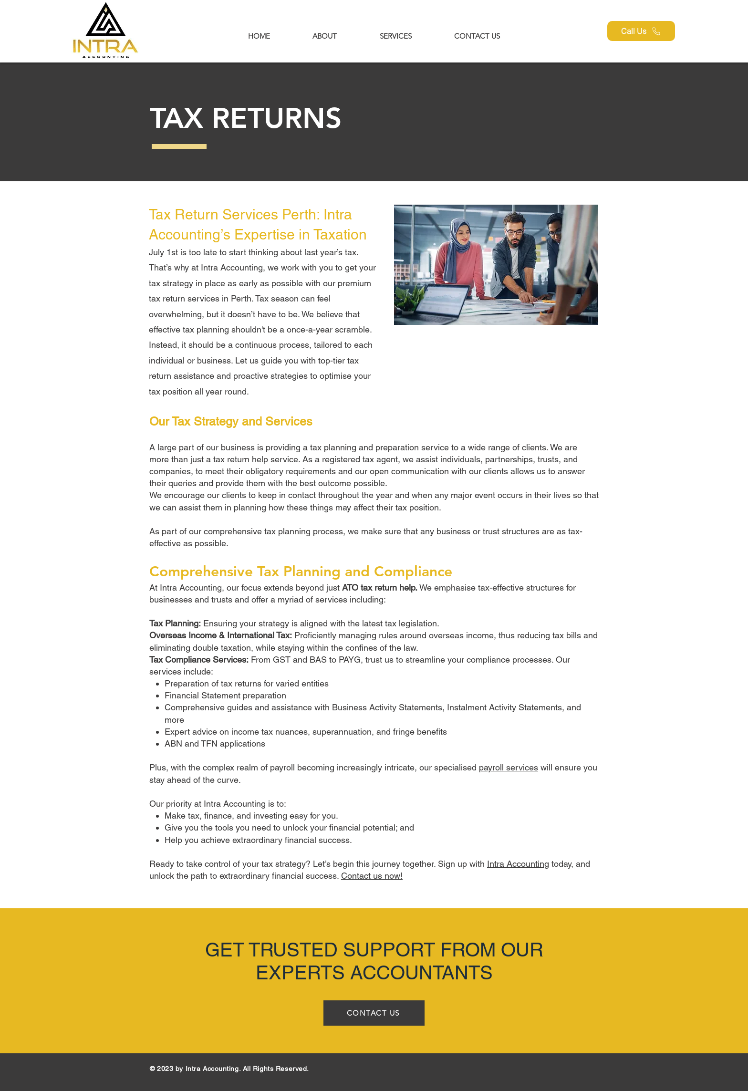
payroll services (508, 767)
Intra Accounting (518, 864)
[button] (395, 36)
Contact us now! (372, 876)
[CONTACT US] (374, 1013)
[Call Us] (641, 31)
